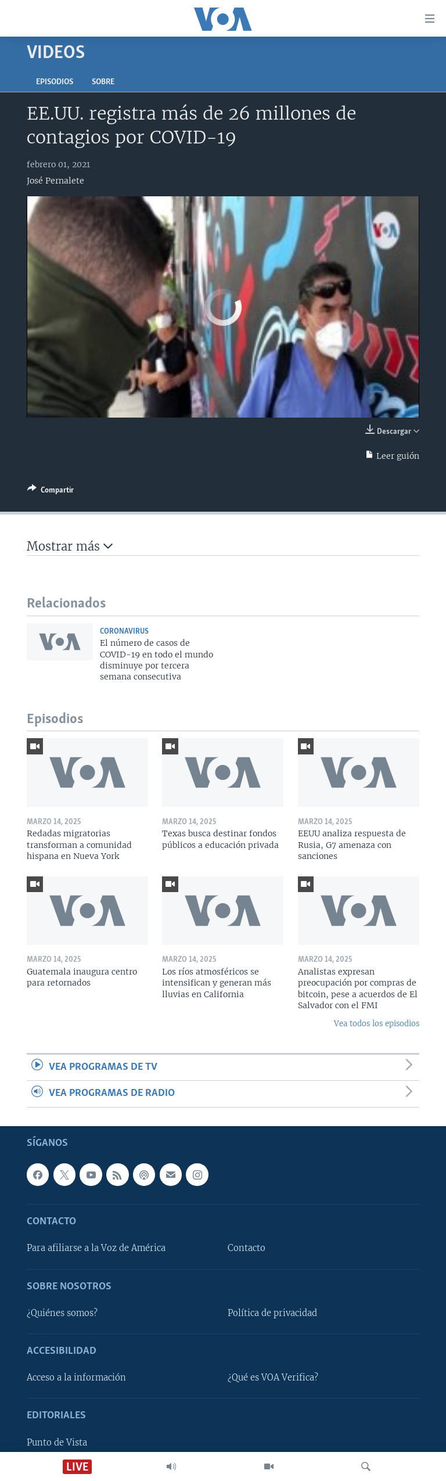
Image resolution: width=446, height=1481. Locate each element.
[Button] (50, 492)
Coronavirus (124, 631)
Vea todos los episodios (376, 1024)
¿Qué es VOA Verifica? (273, 1377)
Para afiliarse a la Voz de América (96, 1248)
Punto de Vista (57, 1442)
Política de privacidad (272, 1312)
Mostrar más (70, 546)
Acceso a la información (76, 1377)
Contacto (246, 1248)
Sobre (103, 82)
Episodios (54, 82)
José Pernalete (55, 180)
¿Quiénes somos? (62, 1312)
